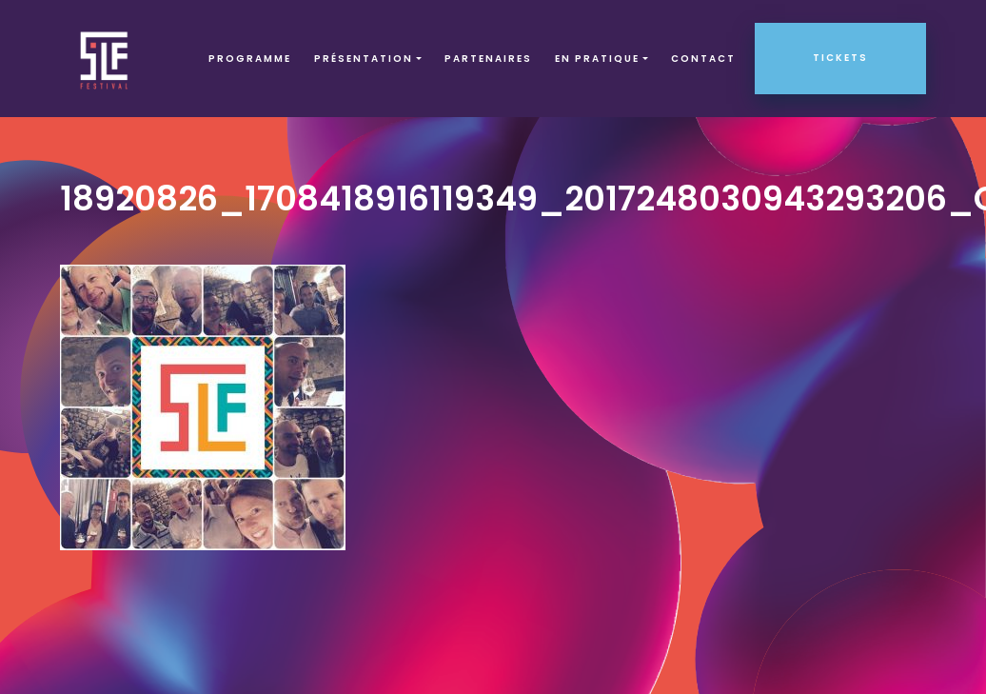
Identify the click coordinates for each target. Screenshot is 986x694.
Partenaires (488, 58)
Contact (703, 58)
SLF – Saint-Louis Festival (105, 58)
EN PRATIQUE (597, 58)
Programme (249, 58)
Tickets (840, 57)
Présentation (363, 58)
